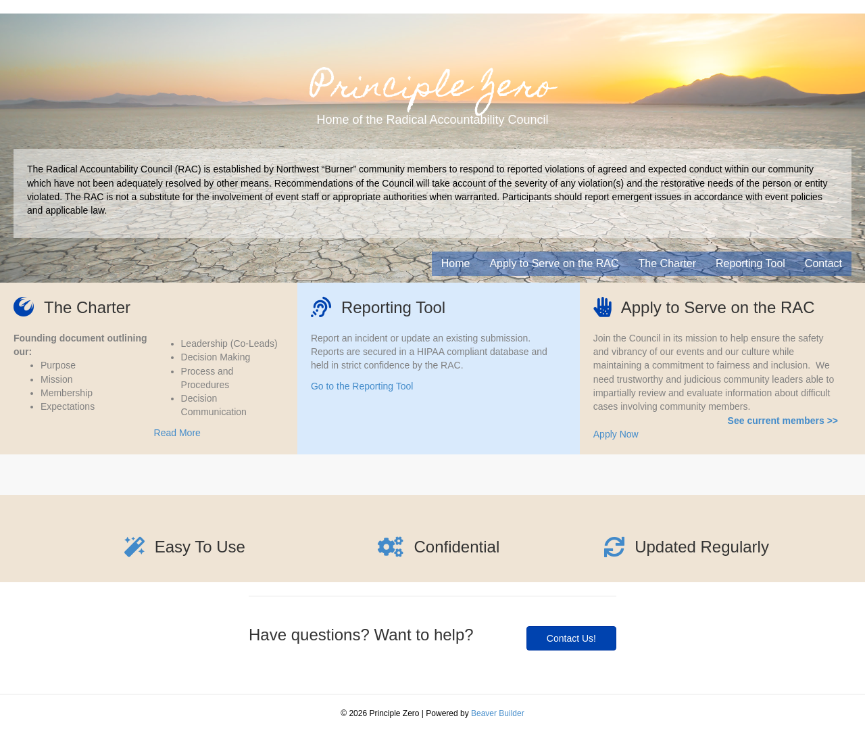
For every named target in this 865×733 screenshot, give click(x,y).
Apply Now (616, 434)
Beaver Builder (497, 713)
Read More (177, 432)
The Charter (667, 263)
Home (455, 263)
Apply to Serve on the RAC (553, 263)
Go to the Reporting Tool (362, 386)
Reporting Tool (750, 263)
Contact (823, 263)
